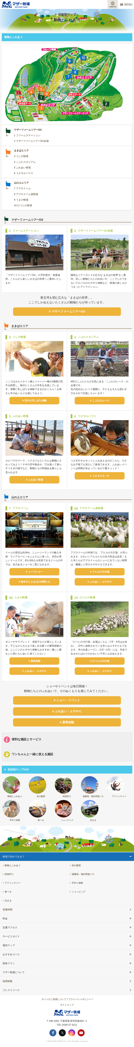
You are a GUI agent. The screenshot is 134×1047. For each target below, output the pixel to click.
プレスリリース (11, 990)
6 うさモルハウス (23, 173)
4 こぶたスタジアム (25, 162)
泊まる (89, 810)
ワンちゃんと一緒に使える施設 (28, 754)
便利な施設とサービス (22, 739)
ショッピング (64, 810)
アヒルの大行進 (100, 571)
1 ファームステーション (27, 135)
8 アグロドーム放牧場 (26, 194)
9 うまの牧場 (21, 199)
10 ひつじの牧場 (23, 205)
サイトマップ (67, 1005)
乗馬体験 (35, 661)
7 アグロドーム (22, 188)
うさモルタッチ (100, 475)
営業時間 (7, 909)
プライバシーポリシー (79, 999)
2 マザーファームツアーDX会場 (31, 141)
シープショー (35, 571)
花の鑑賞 (37, 787)
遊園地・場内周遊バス (92, 787)
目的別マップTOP (18, 769)
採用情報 (7, 981)
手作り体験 (11, 810)
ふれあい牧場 (35, 479)
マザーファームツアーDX (68, 311)
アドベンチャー (116, 787)
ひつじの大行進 (100, 661)
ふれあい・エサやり (101, 581)
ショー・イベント (68, 700)
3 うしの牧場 (21, 156)
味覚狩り (63, 787)
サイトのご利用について (54, 999)
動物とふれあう (12, 787)
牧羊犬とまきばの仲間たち (35, 581)
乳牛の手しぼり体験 (36, 400)
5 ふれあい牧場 (22, 167)
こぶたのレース (100, 400)
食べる (37, 810)
